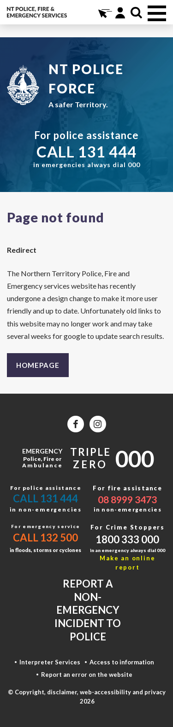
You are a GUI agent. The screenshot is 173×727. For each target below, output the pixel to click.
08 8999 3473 (127, 499)
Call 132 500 (45, 537)
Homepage (38, 365)
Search (136, 12)
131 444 (107, 151)
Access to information (121, 662)
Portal (120, 12)
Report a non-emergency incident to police (87, 609)
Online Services (104, 12)
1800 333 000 (127, 539)
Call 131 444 (45, 498)
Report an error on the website (86, 674)
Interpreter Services (49, 662)
